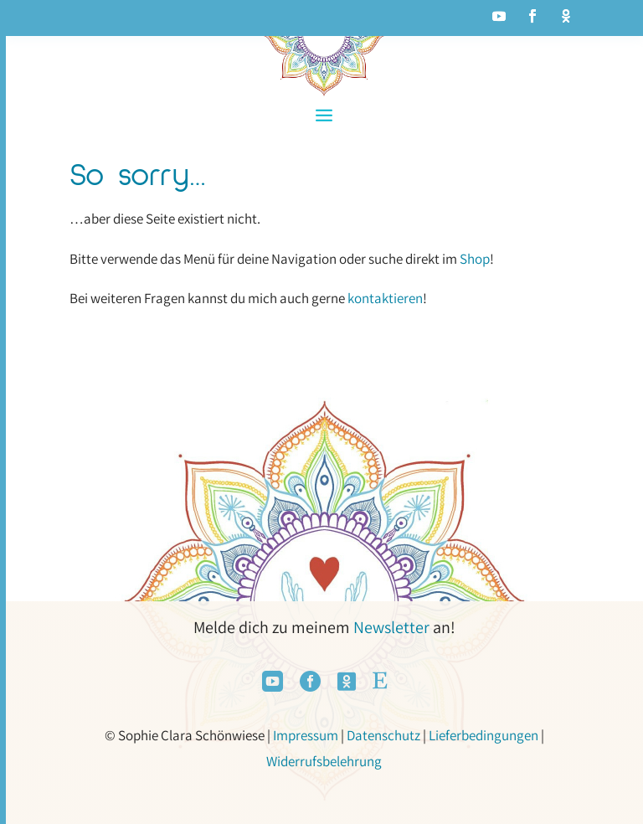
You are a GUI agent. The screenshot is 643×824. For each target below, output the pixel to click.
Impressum (305, 735)
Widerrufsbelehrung (324, 761)
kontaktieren (385, 298)
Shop (475, 259)
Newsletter (391, 627)
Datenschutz (383, 735)
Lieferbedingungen (483, 735)
